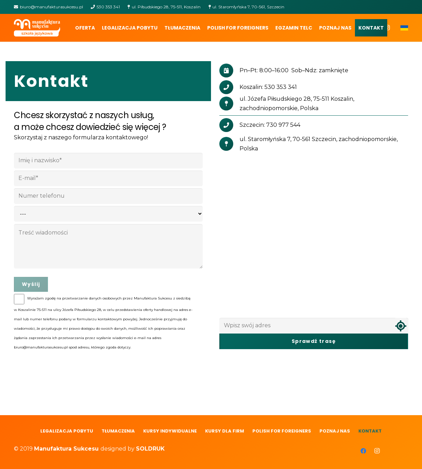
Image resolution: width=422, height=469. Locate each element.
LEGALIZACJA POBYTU (66, 431)
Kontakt (370, 431)
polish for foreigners (281, 431)
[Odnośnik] (37, 27)
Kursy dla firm (224, 431)
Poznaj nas (334, 431)
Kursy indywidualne (170, 431)
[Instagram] (377, 451)
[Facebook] (363, 451)
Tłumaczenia (118, 431)
